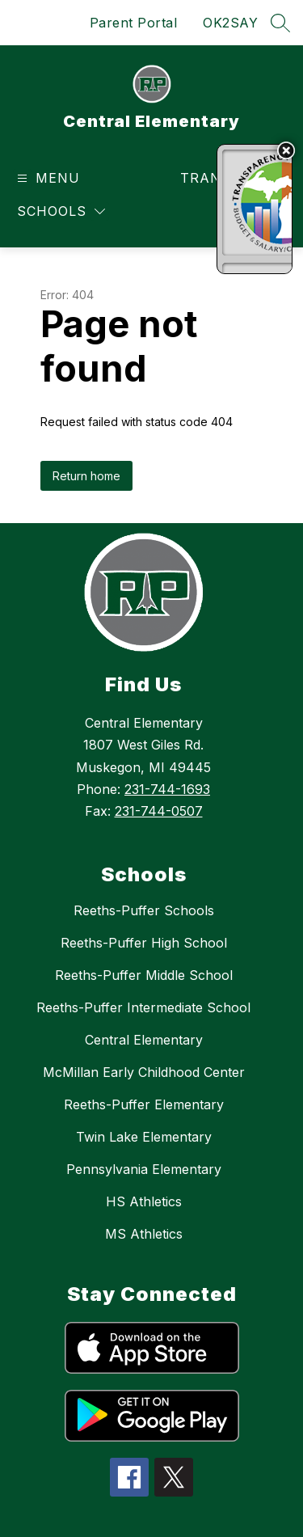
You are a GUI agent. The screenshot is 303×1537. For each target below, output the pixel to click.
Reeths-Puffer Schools (144, 910)
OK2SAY (230, 23)
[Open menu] (46, 178)
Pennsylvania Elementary (143, 1169)
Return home (86, 476)
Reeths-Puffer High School (144, 943)
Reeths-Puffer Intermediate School (143, 1007)
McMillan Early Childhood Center (144, 1072)
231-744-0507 (159, 811)
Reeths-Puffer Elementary (144, 1104)
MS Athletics (144, 1234)
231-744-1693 (167, 789)
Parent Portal (134, 23)
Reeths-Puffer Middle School (144, 975)
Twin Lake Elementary (144, 1137)
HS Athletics (144, 1201)
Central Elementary (144, 1040)
